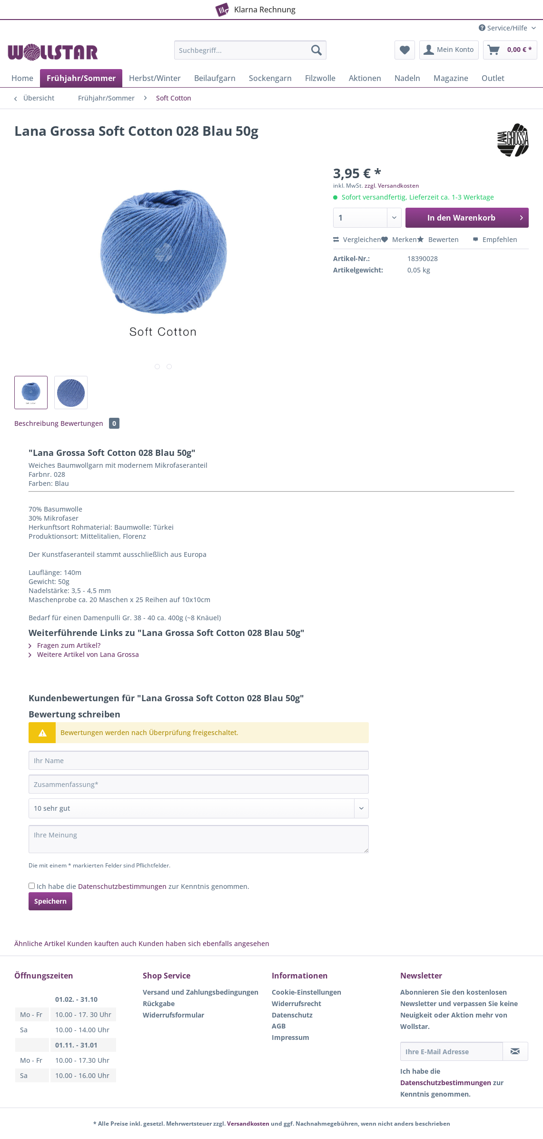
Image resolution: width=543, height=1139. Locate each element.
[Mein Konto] (449, 50)
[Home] (22, 78)
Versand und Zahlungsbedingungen (200, 992)
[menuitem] (250, 54)
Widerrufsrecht (296, 1003)
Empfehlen (495, 239)
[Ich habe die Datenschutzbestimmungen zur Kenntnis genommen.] (32, 886)
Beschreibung (36, 423)
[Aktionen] (365, 78)
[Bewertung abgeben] (199, 808)
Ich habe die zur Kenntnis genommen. (143, 886)
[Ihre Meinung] (199, 839)
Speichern (50, 901)
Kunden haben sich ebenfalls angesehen (203, 943)
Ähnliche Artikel (39, 943)
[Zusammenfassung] (199, 784)
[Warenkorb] (510, 50)
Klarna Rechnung (254, 7)
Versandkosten (248, 1123)
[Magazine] (451, 78)
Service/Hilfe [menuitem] (504, 27)
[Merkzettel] (405, 50)
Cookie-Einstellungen (306, 992)
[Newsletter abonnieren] (515, 1051)
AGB (279, 1025)
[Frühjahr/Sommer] (81, 78)
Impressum (290, 1037)
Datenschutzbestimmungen (122, 886)
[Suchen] (316, 50)
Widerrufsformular (173, 1014)
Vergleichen (357, 239)
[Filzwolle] (320, 78)
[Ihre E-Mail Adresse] (451, 1051)
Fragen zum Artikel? (64, 645)
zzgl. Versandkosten (392, 185)
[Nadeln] (407, 78)
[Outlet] (493, 78)
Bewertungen (89, 423)
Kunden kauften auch (102, 943)
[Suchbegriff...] (250, 50)
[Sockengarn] (270, 78)
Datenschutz (292, 1014)
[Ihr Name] (199, 760)
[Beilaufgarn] (215, 78)
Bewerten (439, 239)
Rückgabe (159, 1003)
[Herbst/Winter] (155, 78)
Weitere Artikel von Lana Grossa (84, 654)
